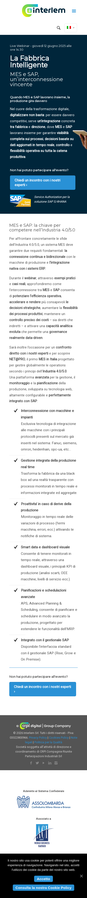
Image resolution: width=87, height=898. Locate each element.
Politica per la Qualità (48, 742)
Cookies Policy (59, 737)
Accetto (43, 879)
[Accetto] (81, 876)
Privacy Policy (38, 737)
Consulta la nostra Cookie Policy (43, 888)
